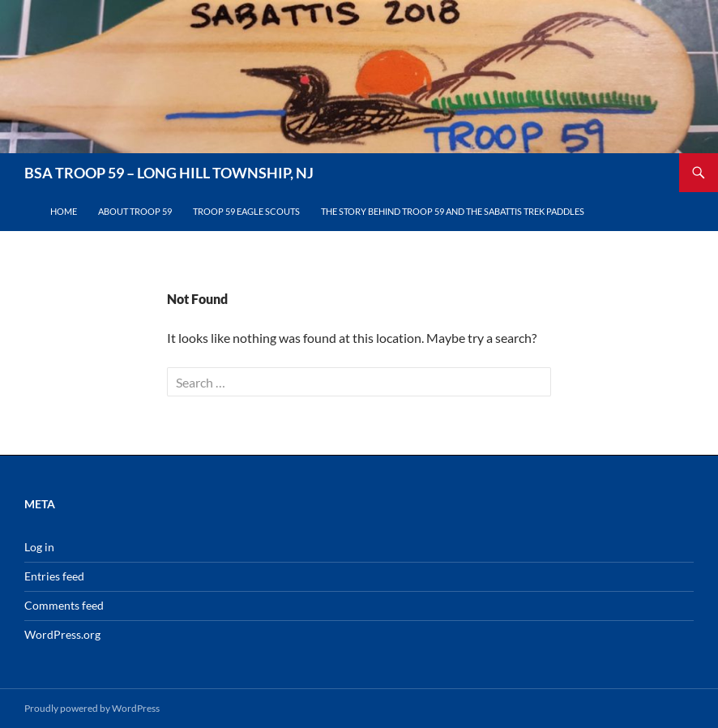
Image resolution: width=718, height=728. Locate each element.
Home (63, 211)
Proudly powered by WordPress (92, 708)
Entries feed (54, 576)
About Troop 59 (135, 211)
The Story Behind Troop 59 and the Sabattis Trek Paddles (452, 211)
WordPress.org (62, 634)
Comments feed (64, 605)
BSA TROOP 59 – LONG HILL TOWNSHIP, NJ (169, 173)
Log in (39, 547)
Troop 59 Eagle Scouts (246, 211)
